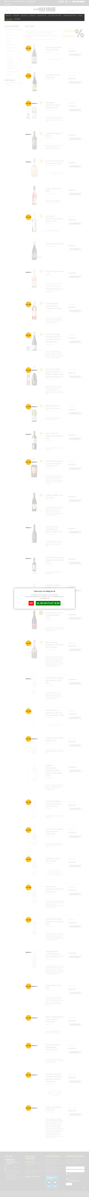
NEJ (31, 603)
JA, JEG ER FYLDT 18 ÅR (48, 603)
